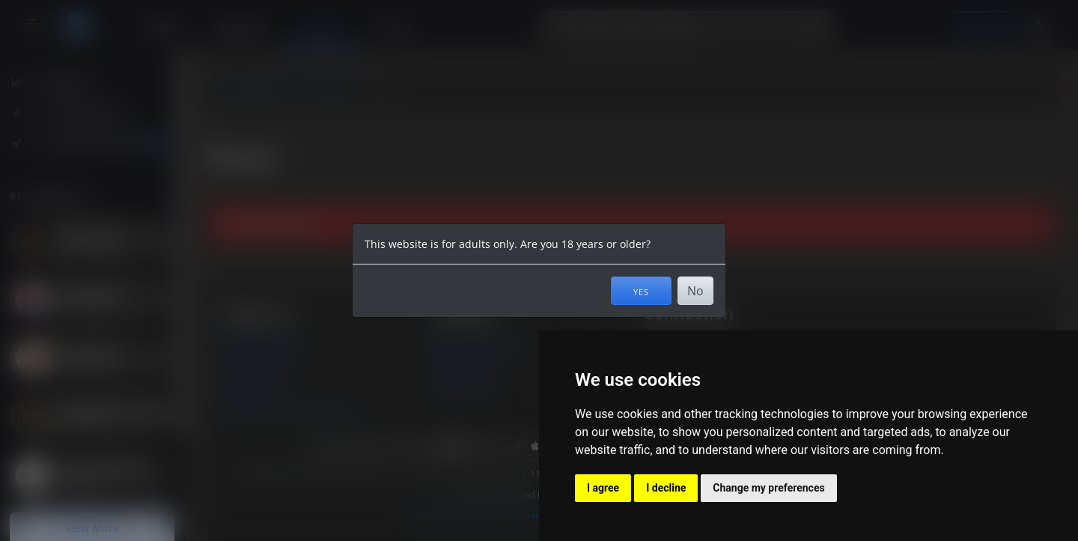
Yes (641, 290)
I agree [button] (603, 488)
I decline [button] (666, 488)
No (695, 290)
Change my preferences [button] (768, 488)
